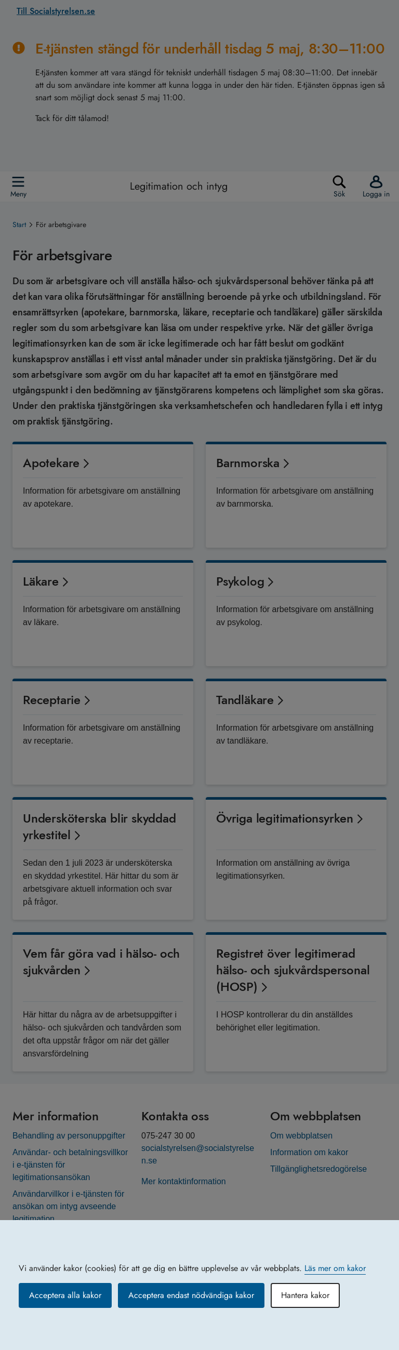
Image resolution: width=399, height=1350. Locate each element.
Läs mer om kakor (335, 1268)
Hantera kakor (305, 1295)
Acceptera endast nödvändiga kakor (191, 1295)
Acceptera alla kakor (65, 1295)
